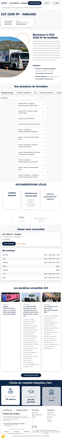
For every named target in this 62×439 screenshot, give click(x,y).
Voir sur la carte (8, 24)
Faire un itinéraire (21, 243)
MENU (56, 3)
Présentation (50, 412)
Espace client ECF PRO (37, 414)
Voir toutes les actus (31, 375)
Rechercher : (4, 98)
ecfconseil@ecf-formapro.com (44, 73)
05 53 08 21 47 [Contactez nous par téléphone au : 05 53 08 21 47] (7, 239)
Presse (48, 419)
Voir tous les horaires (21, 24)
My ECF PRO (34, 412)
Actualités (49, 421)
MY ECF (47, 3)
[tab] (7, 93)
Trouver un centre (51, 414)
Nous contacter (35, 3)
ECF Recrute (50, 416)
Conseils (34, 416)
